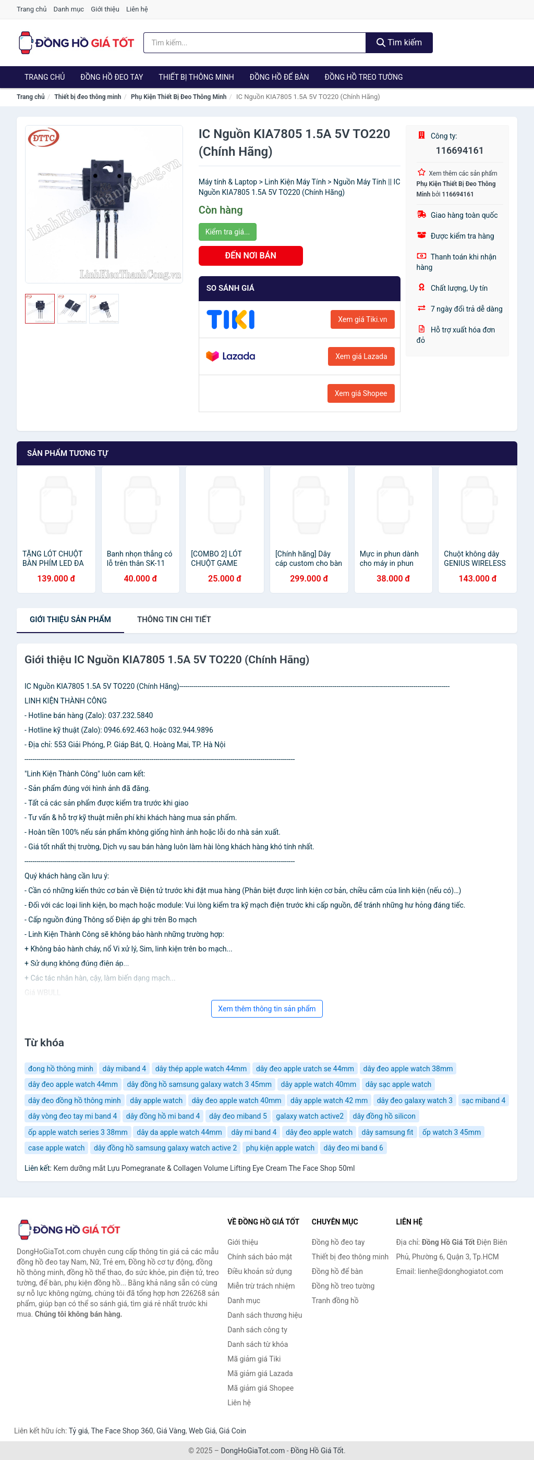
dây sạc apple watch (399, 1084)
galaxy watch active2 (310, 1116)
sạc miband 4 (484, 1100)
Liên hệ (137, 9)
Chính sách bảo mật (259, 1257)
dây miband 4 (125, 1069)
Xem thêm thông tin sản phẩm (266, 1009)
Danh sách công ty (257, 1330)
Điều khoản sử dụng (259, 1271)
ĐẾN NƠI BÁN (250, 256)
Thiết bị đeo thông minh (87, 97)
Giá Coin (232, 1431)
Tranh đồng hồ (335, 1300)
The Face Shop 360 (122, 1431)
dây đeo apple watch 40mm (237, 1100)
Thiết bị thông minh (196, 77)
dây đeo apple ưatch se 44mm (305, 1069)
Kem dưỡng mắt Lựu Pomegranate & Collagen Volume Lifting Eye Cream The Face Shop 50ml (204, 1168)
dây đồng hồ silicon (384, 1116)
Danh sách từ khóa (257, 1344)
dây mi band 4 (253, 1132)
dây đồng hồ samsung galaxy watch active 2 (165, 1148)
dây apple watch (156, 1100)
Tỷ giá (78, 1431)
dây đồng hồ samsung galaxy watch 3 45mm (199, 1084)
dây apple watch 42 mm (329, 1100)
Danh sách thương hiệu (264, 1315)
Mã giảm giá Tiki (254, 1359)
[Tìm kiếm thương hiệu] (254, 42)
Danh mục (69, 9)
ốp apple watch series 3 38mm (78, 1132)
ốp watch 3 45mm (451, 1132)
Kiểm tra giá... (227, 232)
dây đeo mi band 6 (353, 1148)
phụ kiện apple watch (280, 1148)
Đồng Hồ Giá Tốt (317, 1450)
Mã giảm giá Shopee (260, 1388)
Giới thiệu (105, 9)
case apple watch (56, 1148)
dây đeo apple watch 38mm (408, 1069)
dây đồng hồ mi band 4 (163, 1116)
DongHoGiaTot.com (253, 1450)
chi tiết (174, 619)
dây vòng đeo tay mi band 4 (72, 1116)
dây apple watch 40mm (319, 1084)
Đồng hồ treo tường (364, 77)
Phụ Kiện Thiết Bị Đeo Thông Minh (178, 97)
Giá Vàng (171, 1431)
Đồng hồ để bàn (279, 77)
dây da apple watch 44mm (179, 1132)
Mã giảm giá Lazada (260, 1373)
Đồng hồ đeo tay (111, 77)
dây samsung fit (388, 1132)
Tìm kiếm (399, 42)
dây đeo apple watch (319, 1132)
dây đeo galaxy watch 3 (415, 1100)
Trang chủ (31, 9)
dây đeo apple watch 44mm (73, 1084)
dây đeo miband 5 (238, 1116)
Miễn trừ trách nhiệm (261, 1286)
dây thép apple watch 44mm (201, 1069)
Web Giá (202, 1431)
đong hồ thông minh (60, 1069)
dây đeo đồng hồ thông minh (74, 1100)
